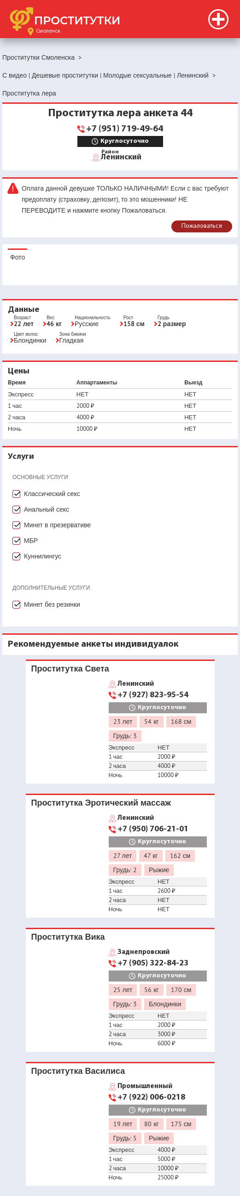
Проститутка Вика (68, 936)
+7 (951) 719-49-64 (124, 129)
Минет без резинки (52, 604)
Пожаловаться (201, 226)
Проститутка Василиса (78, 1071)
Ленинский (121, 156)
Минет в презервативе (57, 525)
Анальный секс (46, 509)
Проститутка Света (70, 668)
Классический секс (52, 494)
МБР (31, 540)
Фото (17, 257)
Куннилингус (42, 556)
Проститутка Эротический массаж (101, 802)
